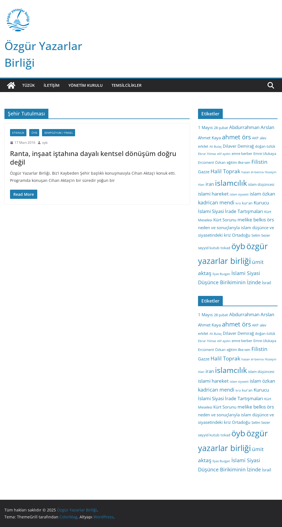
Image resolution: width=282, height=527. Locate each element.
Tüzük (28, 85)
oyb (45, 142)
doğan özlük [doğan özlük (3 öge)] (265, 146)
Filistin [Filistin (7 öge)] (259, 161)
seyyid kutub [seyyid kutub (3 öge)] (208, 247)
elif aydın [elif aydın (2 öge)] (224, 154)
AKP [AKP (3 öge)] (255, 137)
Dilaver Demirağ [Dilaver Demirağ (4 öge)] (238, 146)
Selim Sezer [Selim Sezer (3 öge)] (260, 235)
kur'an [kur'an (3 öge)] (247, 203)
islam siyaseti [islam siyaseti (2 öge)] (239, 194)
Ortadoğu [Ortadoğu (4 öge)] (241, 235)
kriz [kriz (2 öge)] (238, 203)
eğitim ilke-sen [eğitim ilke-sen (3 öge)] (238, 162)
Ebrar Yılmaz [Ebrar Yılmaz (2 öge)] (207, 154)
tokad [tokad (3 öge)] (225, 247)
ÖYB (34, 133)
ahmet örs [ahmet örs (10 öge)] (236, 137)
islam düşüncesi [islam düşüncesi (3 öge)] (261, 184)
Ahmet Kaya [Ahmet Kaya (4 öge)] (209, 137)
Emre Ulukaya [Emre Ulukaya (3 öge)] (264, 153)
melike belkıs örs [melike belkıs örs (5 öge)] (256, 219)
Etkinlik (18, 133)
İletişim (52, 85)
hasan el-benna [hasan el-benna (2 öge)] (252, 172)
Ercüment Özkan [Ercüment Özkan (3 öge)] (212, 162)
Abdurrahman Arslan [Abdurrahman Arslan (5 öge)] (251, 127)
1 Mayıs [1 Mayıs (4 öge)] (205, 127)
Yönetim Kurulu (85, 85)
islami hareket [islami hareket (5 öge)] (213, 193)
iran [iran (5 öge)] (210, 184)
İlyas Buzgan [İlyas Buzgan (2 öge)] (221, 274)
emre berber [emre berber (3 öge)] (242, 153)
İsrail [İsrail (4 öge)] (266, 282)
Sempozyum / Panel (58, 133)
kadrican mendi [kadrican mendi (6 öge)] (216, 202)
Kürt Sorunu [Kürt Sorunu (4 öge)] (224, 219)
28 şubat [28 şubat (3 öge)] (221, 127)
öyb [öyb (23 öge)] (238, 246)
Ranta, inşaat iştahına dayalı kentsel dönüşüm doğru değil (93, 158)
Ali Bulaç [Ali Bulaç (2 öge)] (215, 147)
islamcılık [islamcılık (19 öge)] (231, 183)
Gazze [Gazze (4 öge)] (203, 171)
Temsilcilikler (127, 85)
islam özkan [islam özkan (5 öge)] (262, 193)
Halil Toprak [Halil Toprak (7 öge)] (225, 171)
